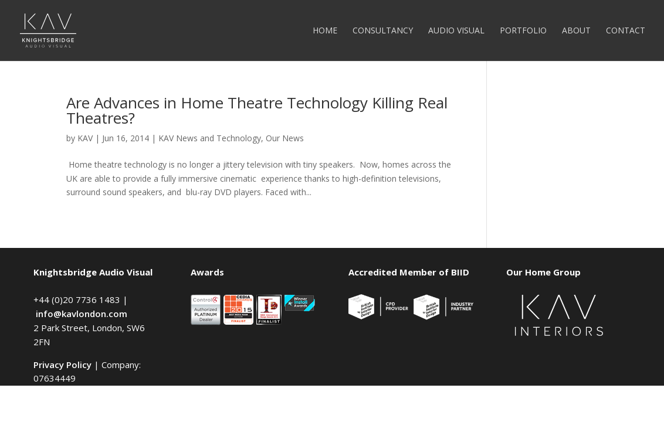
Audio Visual (456, 31)
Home (325, 31)
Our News (285, 138)
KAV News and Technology (209, 138)
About (576, 31)
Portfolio (523, 31)
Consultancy (383, 31)
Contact (625, 31)
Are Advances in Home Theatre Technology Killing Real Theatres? (257, 110)
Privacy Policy (62, 364)
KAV (85, 138)
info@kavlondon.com (81, 313)
